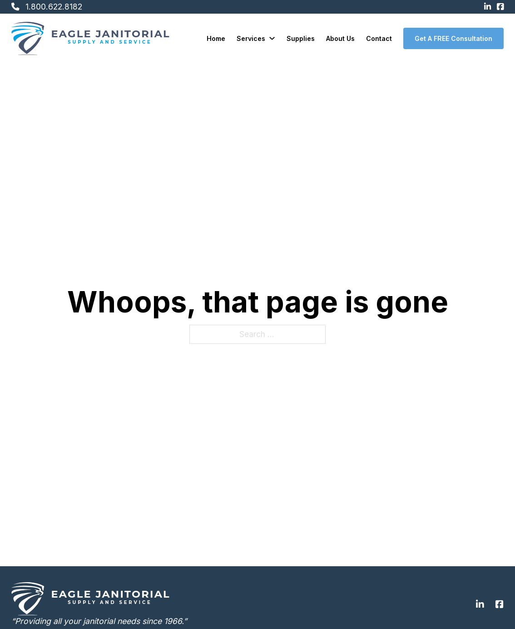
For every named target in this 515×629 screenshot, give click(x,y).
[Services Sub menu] (272, 38)
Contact (379, 38)
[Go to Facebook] (499, 605)
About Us (340, 38)
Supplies (301, 38)
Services (251, 38)
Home (216, 38)
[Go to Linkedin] (480, 605)
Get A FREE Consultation (453, 38)
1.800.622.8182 (53, 6)
